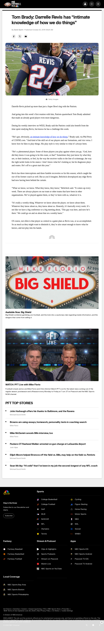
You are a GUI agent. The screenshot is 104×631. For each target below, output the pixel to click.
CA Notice (56, 611)
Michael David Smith (18, 415)
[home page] (12, 4)
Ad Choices (7, 609)
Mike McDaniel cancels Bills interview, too (31, 433)
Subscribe (8, 516)
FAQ (44, 609)
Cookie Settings (67, 611)
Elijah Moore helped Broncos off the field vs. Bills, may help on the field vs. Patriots (52, 455)
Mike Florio (14, 426)
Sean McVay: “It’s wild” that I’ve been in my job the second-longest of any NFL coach (53, 465)
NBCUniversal (17, 615)
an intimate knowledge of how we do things (49, 137)
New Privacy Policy (44, 611)
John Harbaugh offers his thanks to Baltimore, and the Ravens (42, 411)
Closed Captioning (35, 609)
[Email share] (26, 36)
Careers (24, 609)
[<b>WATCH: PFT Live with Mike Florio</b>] (52, 355)
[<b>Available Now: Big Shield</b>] (52, 282)
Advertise (16, 609)
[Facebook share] (14, 36)
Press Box (65, 609)
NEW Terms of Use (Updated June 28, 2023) (20, 611)
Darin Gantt (18, 30)
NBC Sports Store (54, 609)
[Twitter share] (20, 36)
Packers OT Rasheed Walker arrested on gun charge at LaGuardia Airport (48, 444)
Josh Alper (14, 447)
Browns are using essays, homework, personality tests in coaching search (48, 422)
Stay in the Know (10, 503)
